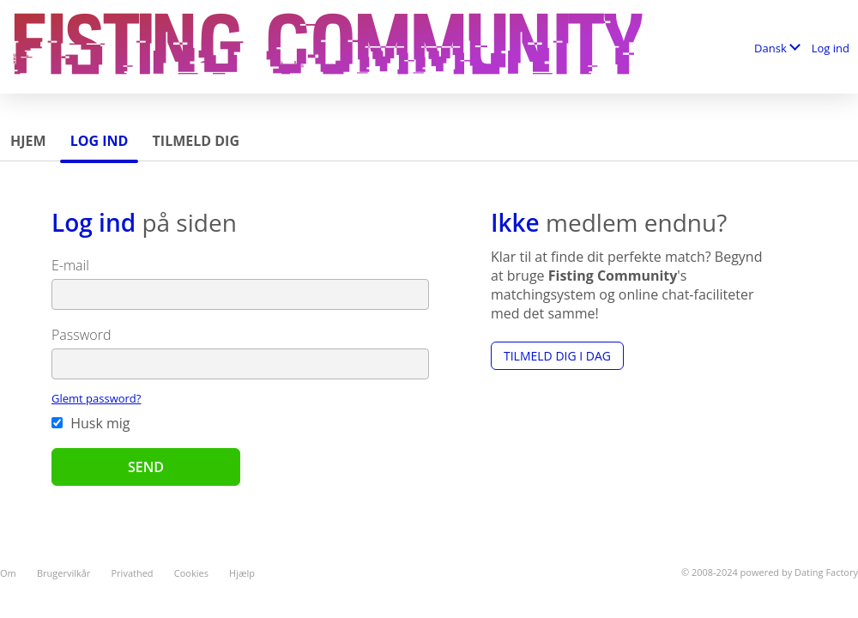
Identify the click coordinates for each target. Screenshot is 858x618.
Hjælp (242, 572)
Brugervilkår (63, 572)
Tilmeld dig (196, 140)
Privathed (133, 572)
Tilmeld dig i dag (557, 356)
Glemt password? (96, 398)
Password (81, 334)
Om (8, 572)
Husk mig (90, 423)
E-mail (70, 265)
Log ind (830, 48)
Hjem (28, 140)
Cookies (191, 572)
